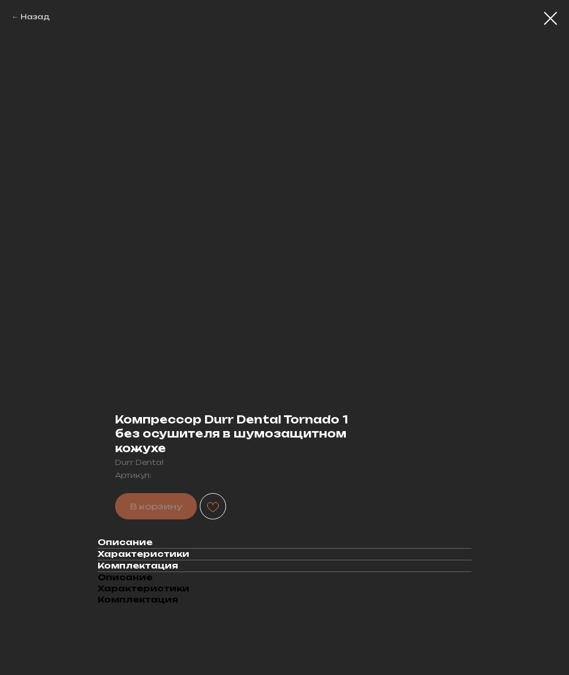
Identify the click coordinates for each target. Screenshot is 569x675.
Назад (35, 16)
